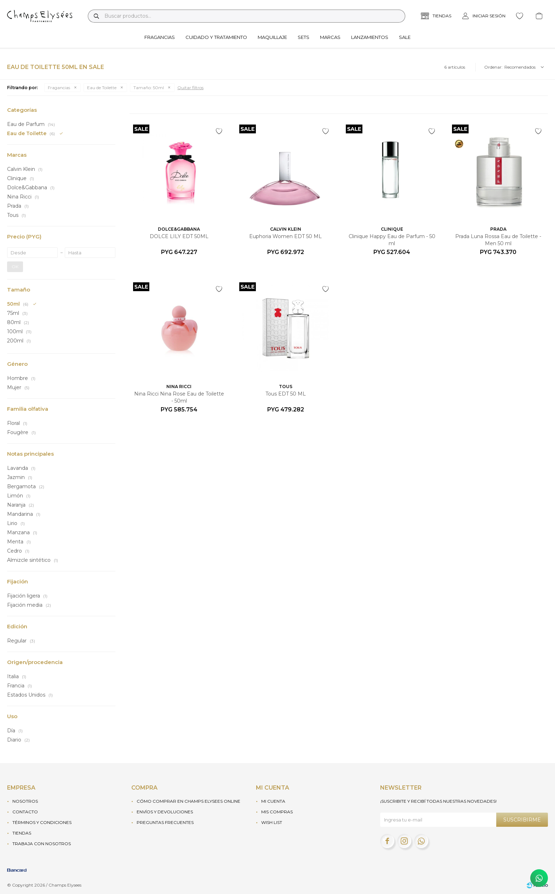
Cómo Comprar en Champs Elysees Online (188, 801)
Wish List (271, 822)
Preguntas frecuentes (165, 822)
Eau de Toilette (101, 87)
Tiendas (21, 833)
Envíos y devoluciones (165, 811)
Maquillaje (272, 37)
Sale (405, 37)
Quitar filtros (190, 87)
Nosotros (25, 801)
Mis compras (277, 811)
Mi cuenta (273, 801)
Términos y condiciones (41, 822)
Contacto (25, 811)
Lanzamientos (369, 37)
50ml (148, 87)
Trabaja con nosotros (41, 843)
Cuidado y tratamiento (216, 37)
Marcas (330, 37)
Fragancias (159, 37)
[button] (96, 16)
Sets (303, 37)
